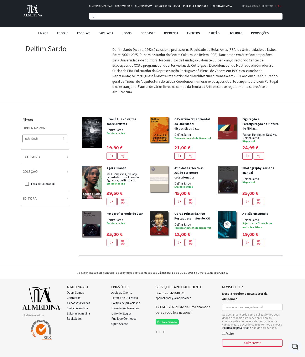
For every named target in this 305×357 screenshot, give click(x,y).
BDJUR (177, 5)
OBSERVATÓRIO (123, 5)
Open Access (119, 324)
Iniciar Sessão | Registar (257, 5)
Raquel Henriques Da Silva (259, 135)
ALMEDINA (143, 5)
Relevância (44, 138)
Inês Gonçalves (116, 174)
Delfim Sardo (115, 130)
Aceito (228, 333)
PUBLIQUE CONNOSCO (195, 5)
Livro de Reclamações (125, 308)
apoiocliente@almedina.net (173, 298)
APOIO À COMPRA (222, 5)
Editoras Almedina (78, 313)
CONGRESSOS (163, 5)
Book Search (75, 319)
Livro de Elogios (121, 313)
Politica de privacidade (236, 328)
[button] (122, 156)
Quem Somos (75, 293)
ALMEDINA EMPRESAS (100, 5)
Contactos (74, 298)
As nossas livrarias (78, 303)
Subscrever (252, 343)
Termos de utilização (124, 298)
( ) (277, 5)
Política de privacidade (125, 303)
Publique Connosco (123, 319)
